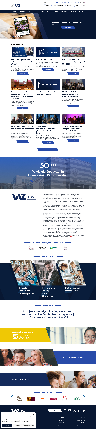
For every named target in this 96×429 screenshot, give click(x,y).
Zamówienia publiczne (58, 424)
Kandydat (82, 417)
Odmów (18, 425)
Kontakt (83, 422)
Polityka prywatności (80, 425)
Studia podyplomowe (79, 419)
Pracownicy (61, 420)
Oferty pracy (61, 425)
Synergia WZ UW (81, 420)
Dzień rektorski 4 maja (44, 60)
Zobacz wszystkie (48, 150)
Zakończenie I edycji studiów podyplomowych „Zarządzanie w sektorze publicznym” (22, 128)
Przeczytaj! (68, 27)
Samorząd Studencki (23, 379)
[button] (33, 414)
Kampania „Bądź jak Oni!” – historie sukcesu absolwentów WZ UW (22, 62)
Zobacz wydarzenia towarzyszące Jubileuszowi (48, 181)
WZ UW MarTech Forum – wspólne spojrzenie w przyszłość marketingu (71, 94)
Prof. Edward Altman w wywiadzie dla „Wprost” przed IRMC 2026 (73, 62)
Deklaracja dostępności (79, 424)
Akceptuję (7, 425)
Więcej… (72, 236)
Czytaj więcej (23, 73)
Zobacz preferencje (29, 425)
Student (62, 419)
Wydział (62, 417)
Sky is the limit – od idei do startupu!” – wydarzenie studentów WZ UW (72, 128)
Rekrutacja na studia (73, 357)
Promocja (61, 422)
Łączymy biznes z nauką (22, 332)
